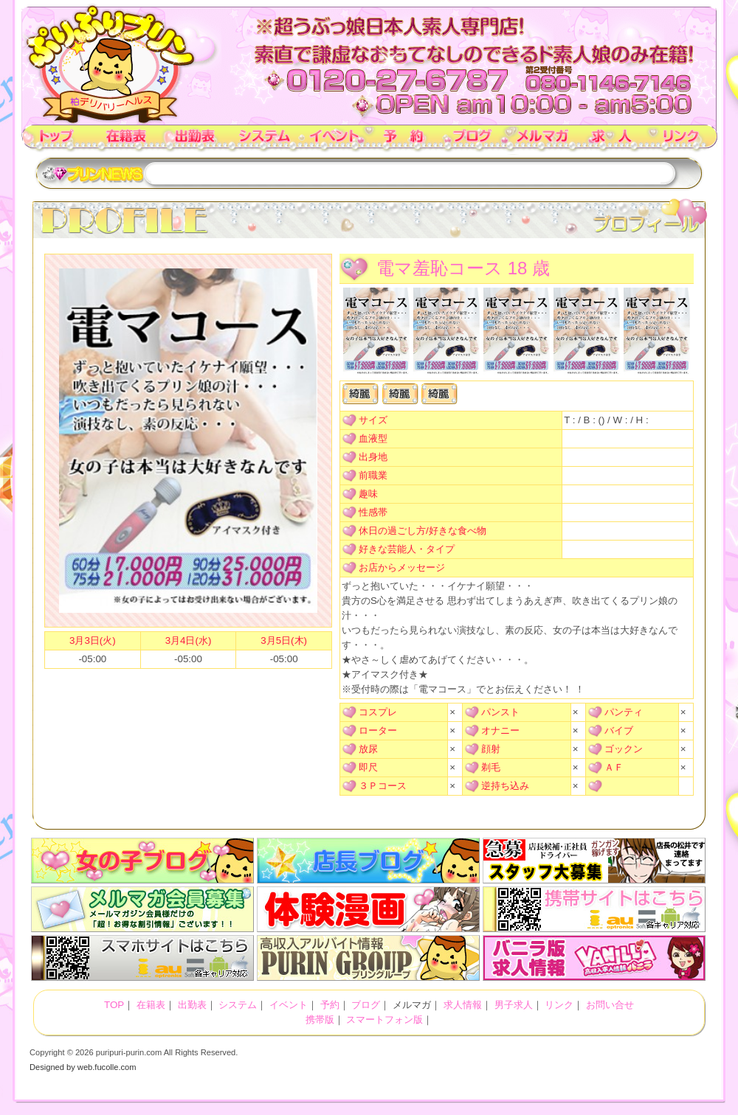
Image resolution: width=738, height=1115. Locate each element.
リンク (681, 140)
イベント (334, 140)
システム (265, 140)
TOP (57, 140)
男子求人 (513, 1004)
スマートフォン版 (384, 1019)
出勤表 (195, 140)
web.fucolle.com (107, 1067)
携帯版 (320, 1019)
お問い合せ (610, 1004)
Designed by (52, 1067)
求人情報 (611, 140)
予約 (403, 140)
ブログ (473, 140)
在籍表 (126, 140)
